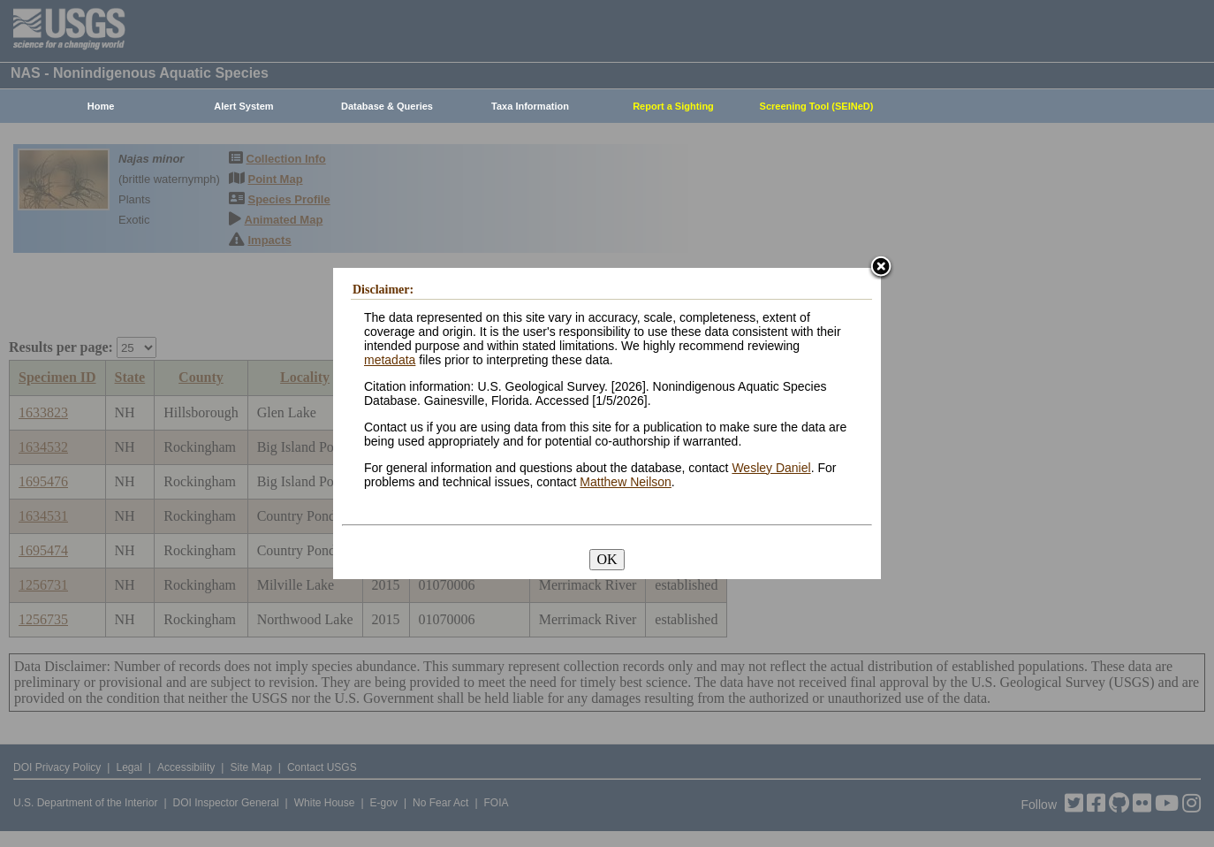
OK (606, 559)
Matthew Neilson (625, 482)
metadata (389, 360)
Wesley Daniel (771, 468)
